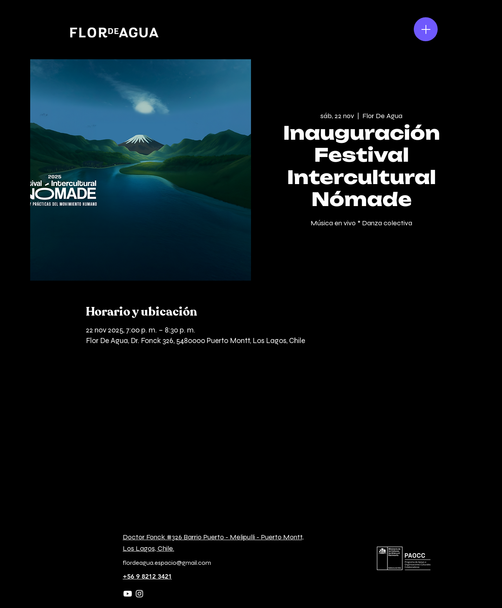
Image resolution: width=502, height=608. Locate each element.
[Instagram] (139, 594)
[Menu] (426, 29)
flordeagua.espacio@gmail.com (167, 562)
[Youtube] (128, 594)
